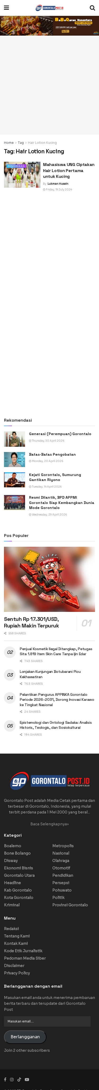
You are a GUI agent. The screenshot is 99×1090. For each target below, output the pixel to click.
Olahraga (60, 860)
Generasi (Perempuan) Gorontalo (60, 433)
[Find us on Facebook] (5, 1080)
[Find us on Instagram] (12, 1080)
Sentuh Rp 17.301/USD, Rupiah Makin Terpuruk (31, 622)
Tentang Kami (17, 936)
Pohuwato (62, 890)
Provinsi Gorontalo (70, 905)
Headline (12, 882)
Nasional (60, 853)
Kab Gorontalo (18, 890)
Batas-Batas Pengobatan (52, 454)
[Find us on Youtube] (27, 1080)
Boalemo (12, 846)
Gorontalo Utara (19, 875)
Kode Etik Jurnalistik (23, 951)
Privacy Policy (17, 973)
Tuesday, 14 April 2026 (45, 486)
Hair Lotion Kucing (42, 143)
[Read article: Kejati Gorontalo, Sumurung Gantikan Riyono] (14, 479)
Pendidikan (16, 166)
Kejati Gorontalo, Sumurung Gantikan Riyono (55, 477)
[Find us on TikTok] (19, 1080)
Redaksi (11, 928)
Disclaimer (14, 965)
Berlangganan (25, 1037)
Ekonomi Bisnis (18, 868)
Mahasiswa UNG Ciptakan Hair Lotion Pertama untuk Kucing (69, 170)
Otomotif (61, 868)
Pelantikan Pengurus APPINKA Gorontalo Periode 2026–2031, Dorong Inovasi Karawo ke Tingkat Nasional (57, 699)
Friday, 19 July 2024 (57, 189)
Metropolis (63, 846)
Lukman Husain (58, 183)
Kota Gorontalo (18, 897)
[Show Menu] (6, 8)
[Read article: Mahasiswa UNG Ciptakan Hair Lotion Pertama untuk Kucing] (22, 175)
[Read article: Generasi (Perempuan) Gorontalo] (14, 438)
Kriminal (12, 905)
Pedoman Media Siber (25, 958)
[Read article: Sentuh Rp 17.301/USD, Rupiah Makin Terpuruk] (49, 579)
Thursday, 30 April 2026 (46, 440)
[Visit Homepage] (49, 8)
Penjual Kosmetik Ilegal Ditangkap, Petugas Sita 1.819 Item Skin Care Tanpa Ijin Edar (56, 651)
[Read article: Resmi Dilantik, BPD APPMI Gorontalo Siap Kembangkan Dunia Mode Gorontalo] (14, 502)
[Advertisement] (49, 85)
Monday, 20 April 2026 (46, 461)
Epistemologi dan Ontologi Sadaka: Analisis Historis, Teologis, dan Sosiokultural (56, 725)
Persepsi (60, 882)
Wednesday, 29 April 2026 (48, 514)
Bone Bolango (17, 853)
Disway (11, 860)
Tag (21, 143)
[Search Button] (92, 8)
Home (9, 143)
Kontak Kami (16, 943)
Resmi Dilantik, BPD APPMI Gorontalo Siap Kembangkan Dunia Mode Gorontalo (61, 502)
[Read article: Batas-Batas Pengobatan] (14, 459)
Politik (58, 897)
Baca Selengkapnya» (49, 824)
